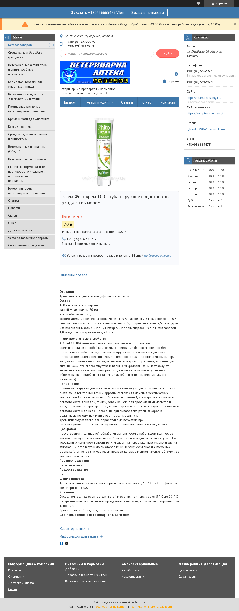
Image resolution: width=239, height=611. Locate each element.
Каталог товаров (20, 45)
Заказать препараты (147, 12)
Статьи (12, 215)
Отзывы (13, 200)
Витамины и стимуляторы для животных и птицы (26, 96)
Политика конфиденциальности (151, 606)
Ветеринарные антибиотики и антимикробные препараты (27, 69)
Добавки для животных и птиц (86, 575)
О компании (16, 577)
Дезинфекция (188, 570)
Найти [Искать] (167, 53)
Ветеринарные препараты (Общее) (27, 149)
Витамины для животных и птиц (86, 581)
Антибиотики (130, 570)
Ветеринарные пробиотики (27, 159)
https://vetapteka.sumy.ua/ (205, 113)
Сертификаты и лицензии (26, 245)
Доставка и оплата (21, 230)
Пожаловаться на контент (110, 606)
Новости (14, 208)
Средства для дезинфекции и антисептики (28, 136)
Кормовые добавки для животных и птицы (25, 84)
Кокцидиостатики (20, 126)
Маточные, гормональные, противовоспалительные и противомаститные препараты (27, 174)
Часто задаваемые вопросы (28, 238)
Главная (70, 102)
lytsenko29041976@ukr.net (206, 129)
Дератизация (188, 577)
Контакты (168, 102)
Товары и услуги (97, 102)
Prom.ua (139, 602)
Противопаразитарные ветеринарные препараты (26, 108)
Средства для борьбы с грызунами (25, 54)
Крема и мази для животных (28, 119)
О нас (12, 223)
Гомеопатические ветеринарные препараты (26, 190)
